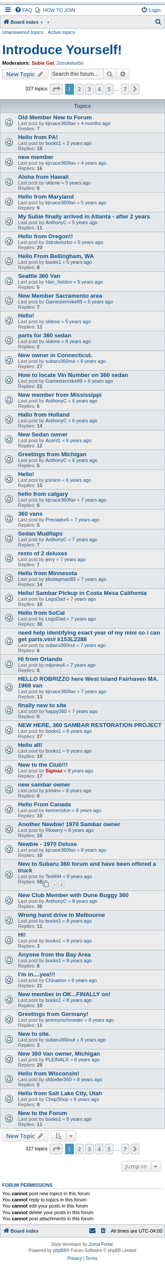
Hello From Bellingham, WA (56, 256)
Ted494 (53, 876)
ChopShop (56, 1099)
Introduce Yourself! (62, 49)
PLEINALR (57, 1059)
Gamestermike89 (63, 301)
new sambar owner (44, 784)
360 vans (30, 513)
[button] (56, 89)
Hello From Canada (44, 804)
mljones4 (55, 665)
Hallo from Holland (44, 414)
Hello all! (30, 745)
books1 (53, 143)
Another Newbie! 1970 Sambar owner (69, 824)
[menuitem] (23, 10)
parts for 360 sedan (44, 335)
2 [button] (79, 89)
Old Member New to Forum (55, 117)
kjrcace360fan (60, 123)
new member (36, 157)
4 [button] (99, 89)
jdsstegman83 (60, 579)
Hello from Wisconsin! (48, 1073)
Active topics (61, 32)
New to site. (34, 1034)
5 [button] (108, 89)
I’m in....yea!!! (36, 974)
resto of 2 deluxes (42, 553)
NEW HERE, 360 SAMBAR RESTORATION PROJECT (89, 725)
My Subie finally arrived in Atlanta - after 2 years (84, 216)
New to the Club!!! (43, 764)
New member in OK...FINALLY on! (64, 994)
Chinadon (55, 980)
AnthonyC (55, 222)
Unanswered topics (23, 32)
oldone (52, 182)
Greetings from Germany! (53, 1014)
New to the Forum (42, 1113)
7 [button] (125, 89)
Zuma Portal (100, 1244)
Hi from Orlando (40, 659)
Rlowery (54, 830)
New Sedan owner (43, 434)
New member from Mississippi (60, 395)
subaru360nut (60, 361)
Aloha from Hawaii (43, 177)
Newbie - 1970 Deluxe (47, 844)
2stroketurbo (70, 63)
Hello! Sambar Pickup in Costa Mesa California (82, 593)
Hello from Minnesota (47, 573)
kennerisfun (57, 810)
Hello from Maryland (46, 196)
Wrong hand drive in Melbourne (61, 915)
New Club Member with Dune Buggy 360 (73, 895)
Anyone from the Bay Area (54, 954)
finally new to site (42, 705)
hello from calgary (43, 494)
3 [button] (89, 89)
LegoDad (55, 599)
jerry (50, 559)
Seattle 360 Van (39, 276)
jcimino (52, 480)
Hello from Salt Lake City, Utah (60, 1093)
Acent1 (52, 440)
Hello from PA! (38, 137)
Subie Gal (43, 63)
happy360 (55, 711)
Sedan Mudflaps (40, 533)
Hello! (26, 315)
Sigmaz (53, 770)
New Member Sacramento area (60, 295)
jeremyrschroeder (64, 1020)
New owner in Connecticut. (55, 355)
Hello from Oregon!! (45, 236)
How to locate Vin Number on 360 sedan (73, 375)
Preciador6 (57, 519)
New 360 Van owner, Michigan (59, 1053)
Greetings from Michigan (52, 454)
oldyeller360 (58, 1079)
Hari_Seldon (58, 281)
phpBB (59, 1250)
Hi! (22, 934)
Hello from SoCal (41, 612)
